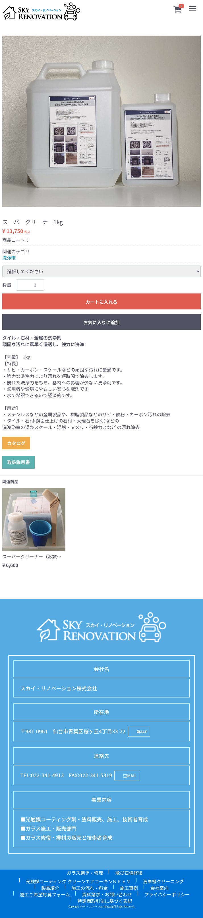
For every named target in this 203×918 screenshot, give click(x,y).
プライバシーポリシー (167, 894)
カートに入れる (101, 301)
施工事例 (129, 887)
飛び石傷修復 (128, 872)
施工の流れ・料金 (89, 887)
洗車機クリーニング (163, 881)
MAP (142, 732)
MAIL (129, 776)
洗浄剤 (9, 257)
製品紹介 (50, 887)
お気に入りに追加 (101, 322)
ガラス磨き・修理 (85, 872)
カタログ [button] (16, 443)
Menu (193, 5)
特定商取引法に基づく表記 (104, 900)
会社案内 (159, 887)
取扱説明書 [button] (18, 462)
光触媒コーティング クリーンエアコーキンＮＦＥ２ (78, 881)
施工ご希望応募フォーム (45, 894)
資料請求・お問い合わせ (107, 894)
